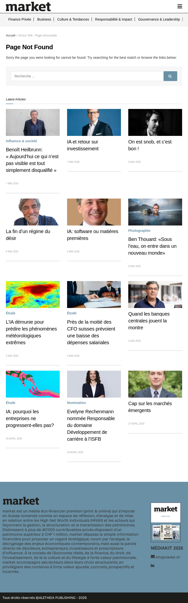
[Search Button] (170, 76)
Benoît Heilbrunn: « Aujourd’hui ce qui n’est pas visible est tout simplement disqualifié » (32, 160)
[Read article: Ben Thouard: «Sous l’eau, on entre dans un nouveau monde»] (155, 212)
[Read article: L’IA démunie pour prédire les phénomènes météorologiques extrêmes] (33, 294)
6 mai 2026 (134, 162)
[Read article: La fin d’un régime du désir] (33, 212)
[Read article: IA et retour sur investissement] (94, 122)
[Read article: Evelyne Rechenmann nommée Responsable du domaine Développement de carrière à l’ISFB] (94, 384)
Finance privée (19, 19)
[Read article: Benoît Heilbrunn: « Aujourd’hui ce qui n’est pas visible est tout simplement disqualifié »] (33, 122)
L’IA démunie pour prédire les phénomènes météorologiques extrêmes (31, 332)
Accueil (10, 35)
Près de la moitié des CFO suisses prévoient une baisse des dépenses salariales (91, 332)
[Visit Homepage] (28, 7)
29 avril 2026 (14, 438)
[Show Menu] (179, 6)
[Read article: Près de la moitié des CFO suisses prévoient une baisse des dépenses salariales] (94, 294)
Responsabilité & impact (113, 19)
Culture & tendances (73, 19)
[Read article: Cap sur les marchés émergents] (155, 384)
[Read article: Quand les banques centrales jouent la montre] (155, 294)
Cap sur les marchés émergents (150, 407)
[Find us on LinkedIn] (152, 565)
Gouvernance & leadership (159, 19)
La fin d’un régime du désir (28, 235)
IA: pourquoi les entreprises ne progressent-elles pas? (30, 418)
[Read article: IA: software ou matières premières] (94, 212)
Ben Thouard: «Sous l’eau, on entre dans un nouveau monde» (152, 246)
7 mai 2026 (12, 183)
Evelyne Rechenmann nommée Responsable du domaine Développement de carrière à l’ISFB (91, 425)
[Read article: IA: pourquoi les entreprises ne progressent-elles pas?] (33, 384)
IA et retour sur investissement (82, 145)
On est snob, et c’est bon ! (149, 145)
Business (44, 19)
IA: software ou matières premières (92, 235)
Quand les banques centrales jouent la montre (149, 320)
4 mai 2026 (12, 356)
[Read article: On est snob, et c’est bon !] (155, 122)
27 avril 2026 (136, 423)
